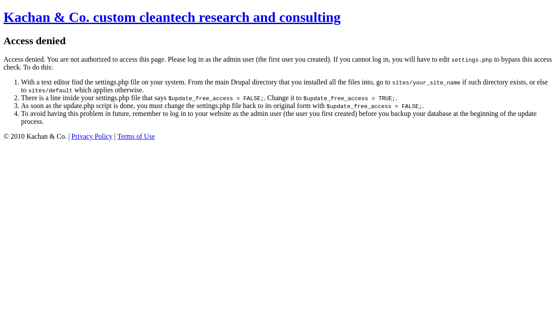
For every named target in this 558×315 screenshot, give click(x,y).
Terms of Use (136, 136)
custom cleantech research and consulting (172, 17)
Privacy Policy (91, 136)
